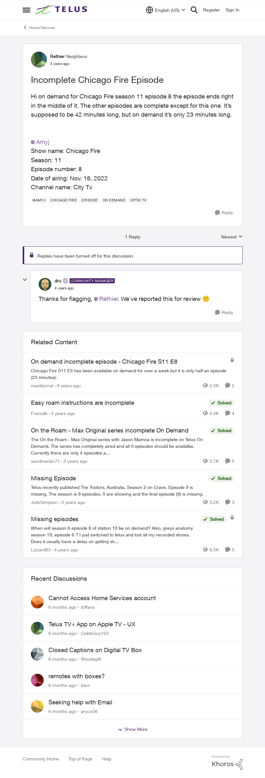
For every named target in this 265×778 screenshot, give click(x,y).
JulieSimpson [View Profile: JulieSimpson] (44, 502)
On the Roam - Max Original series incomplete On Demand (109, 430)
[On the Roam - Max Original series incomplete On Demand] (118, 446)
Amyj (42, 141)
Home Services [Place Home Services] (39, 27)
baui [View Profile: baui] (85, 685)
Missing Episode (53, 478)
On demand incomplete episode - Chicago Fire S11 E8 (104, 361)
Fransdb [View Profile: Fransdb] (39, 413)
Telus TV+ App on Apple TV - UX (92, 624)
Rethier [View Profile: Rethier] (57, 56)
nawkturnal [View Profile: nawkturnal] (42, 385)
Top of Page (80, 758)
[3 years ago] (74, 461)
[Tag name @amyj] (39, 200)
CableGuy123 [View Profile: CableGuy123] (95, 633)
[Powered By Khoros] (227, 762)
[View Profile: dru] (45, 284)
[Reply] (224, 212)
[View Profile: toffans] (37, 602)
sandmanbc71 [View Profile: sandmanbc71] (45, 461)
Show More (133, 729)
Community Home (41, 758)
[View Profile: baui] (37, 680)
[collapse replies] (25, 280)
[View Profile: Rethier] (39, 60)
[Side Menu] (26, 10)
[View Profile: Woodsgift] (37, 654)
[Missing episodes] (114, 535)
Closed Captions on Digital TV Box (95, 649)
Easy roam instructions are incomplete (82, 402)
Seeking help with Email (80, 702)
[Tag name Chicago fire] (63, 200)
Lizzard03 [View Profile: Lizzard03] (41, 549)
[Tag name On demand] (114, 200)
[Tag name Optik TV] (138, 200)
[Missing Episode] (118, 490)
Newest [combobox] (232, 237)
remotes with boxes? (76, 676)
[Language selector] (165, 10)
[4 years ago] (68, 385)
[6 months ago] (62, 607)
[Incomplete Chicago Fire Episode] (64, 288)
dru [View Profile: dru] (58, 280)
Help (106, 758)
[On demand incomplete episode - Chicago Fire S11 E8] (129, 374)
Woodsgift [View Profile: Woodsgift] (91, 659)
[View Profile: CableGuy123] (37, 628)
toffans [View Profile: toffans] (88, 607)
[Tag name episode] (89, 200)
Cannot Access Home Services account (102, 597)
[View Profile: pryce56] (37, 706)
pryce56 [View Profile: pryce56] (89, 711)
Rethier (108, 298)
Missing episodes (54, 518)
